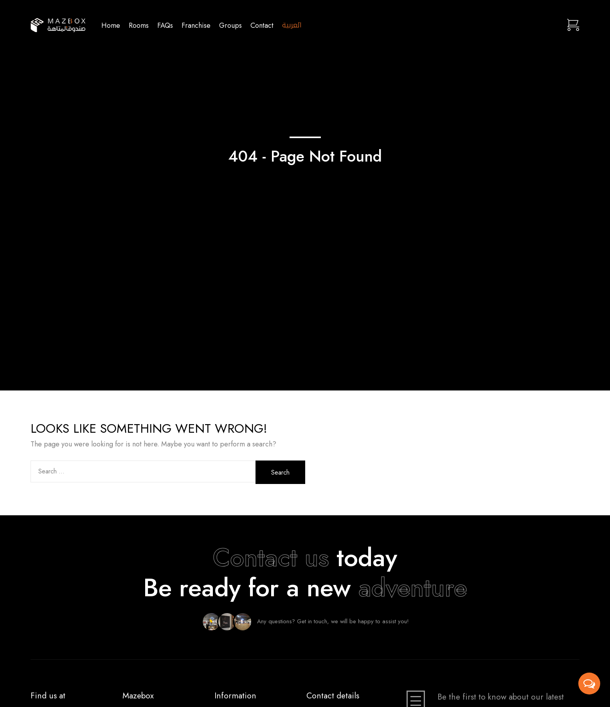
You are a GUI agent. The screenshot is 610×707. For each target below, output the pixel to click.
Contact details (332, 696)
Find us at (48, 696)
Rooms (139, 25)
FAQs (165, 25)
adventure (412, 588)
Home (110, 25)
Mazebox (138, 696)
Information (235, 696)
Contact (262, 25)
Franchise (196, 25)
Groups (230, 25)
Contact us (271, 558)
